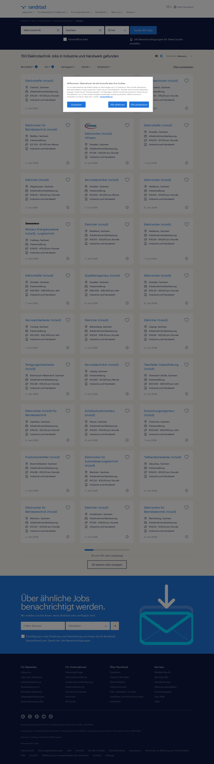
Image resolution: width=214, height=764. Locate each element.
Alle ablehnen (117, 104)
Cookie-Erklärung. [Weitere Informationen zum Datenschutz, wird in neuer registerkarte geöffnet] (106, 97)
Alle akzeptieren (139, 104)
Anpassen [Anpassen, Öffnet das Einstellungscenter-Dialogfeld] (76, 104)
